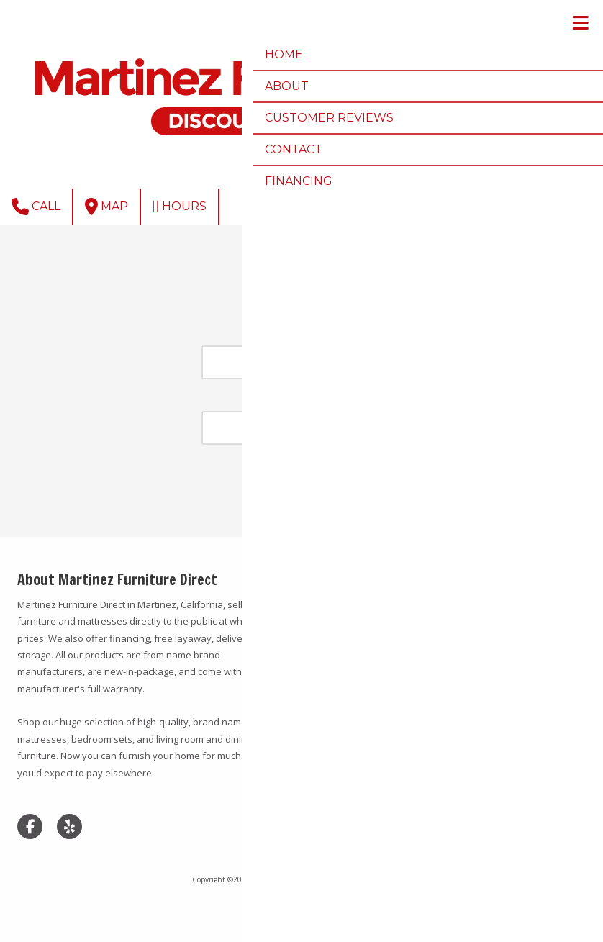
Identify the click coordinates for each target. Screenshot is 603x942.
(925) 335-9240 (417, 604)
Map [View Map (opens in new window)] (106, 206)
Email (302, 335)
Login (302, 903)
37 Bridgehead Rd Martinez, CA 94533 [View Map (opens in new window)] (439, 579)
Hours (180, 206)
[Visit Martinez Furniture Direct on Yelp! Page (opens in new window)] (69, 826)
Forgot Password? (301, 505)
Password (301, 402)
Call (36, 206)
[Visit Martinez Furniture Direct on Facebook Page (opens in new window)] (29, 826)
